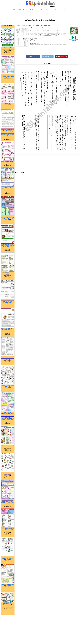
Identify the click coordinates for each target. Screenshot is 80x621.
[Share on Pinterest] (61, 56)
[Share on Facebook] (33, 56)
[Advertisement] (40, 15)
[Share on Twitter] (47, 56)
